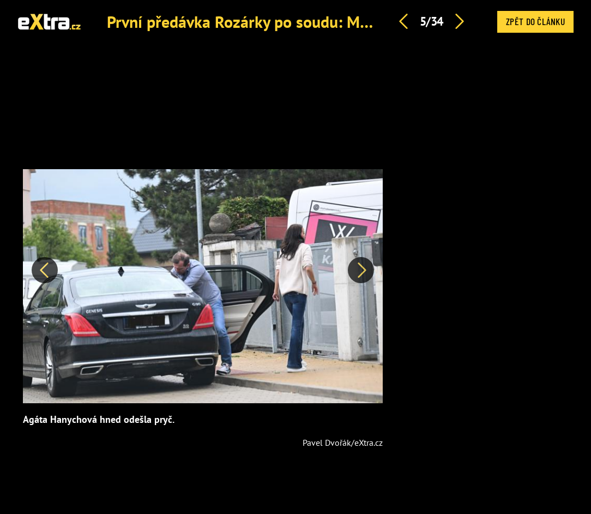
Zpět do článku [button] (535, 21)
